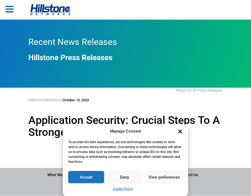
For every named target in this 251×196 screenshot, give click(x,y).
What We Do (57, 175)
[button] (180, 131)
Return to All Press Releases (199, 90)
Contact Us (188, 175)
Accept (86, 177)
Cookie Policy (123, 189)
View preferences (164, 177)
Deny (124, 177)
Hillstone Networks (44, 100)
